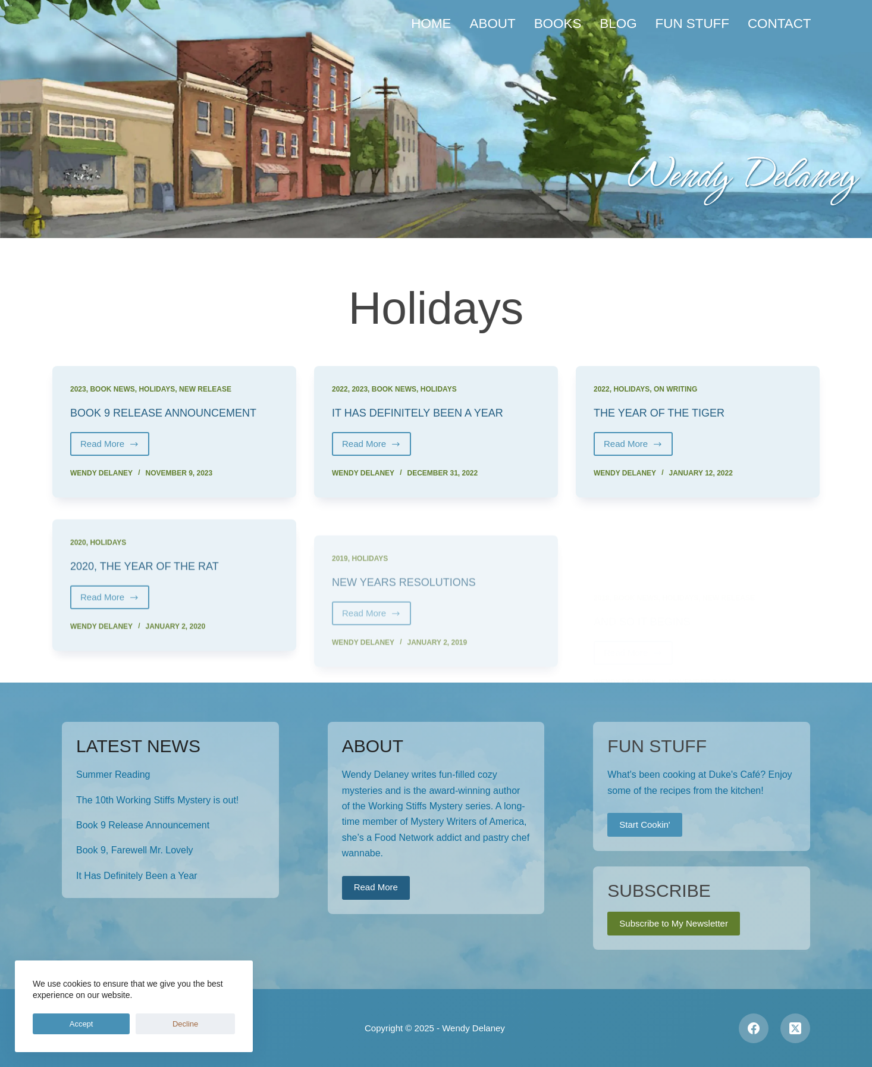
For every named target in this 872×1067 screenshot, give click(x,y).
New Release (205, 389)
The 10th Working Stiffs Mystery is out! (157, 799)
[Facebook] (754, 1028)
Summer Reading (113, 774)
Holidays (157, 389)
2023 (78, 389)
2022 (340, 389)
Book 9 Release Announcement (173, 412)
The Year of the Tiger (666, 412)
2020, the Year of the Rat (153, 585)
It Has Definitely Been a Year (427, 412)
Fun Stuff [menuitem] (692, 23)
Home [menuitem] (431, 23)
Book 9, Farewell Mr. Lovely (134, 850)
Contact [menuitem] (779, 23)
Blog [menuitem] (618, 23)
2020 (78, 562)
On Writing (675, 389)
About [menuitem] (493, 23)
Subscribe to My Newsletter (673, 923)
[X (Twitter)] (795, 1028)
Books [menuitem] (558, 23)
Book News (112, 389)
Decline (111, 1023)
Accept (56, 1023)
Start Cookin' (644, 824)
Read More (114, 447)
